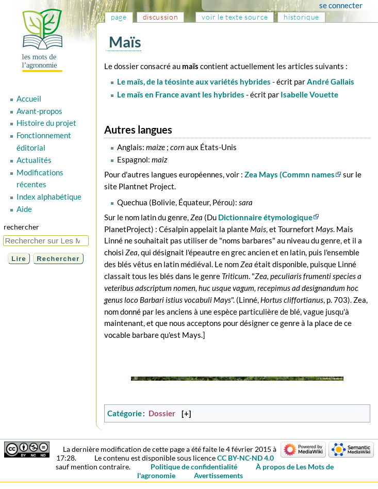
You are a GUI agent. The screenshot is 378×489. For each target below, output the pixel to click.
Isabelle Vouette (309, 94)
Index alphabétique (49, 196)
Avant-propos (39, 111)
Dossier (162, 413)
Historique (301, 16)
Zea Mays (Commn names (289, 174)
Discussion (160, 16)
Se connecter (341, 5)
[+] (186, 413)
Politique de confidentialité (194, 466)
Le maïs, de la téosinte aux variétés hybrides (194, 81)
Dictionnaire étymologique (265, 217)
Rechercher (21, 226)
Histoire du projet (46, 122)
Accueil (29, 98)
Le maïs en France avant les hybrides (180, 94)
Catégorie (124, 413)
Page (119, 16)
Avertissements (218, 475)
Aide (24, 209)
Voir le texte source (235, 16)
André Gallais (330, 81)
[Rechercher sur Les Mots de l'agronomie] (46, 240)
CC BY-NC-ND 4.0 (245, 457)
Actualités (34, 160)
